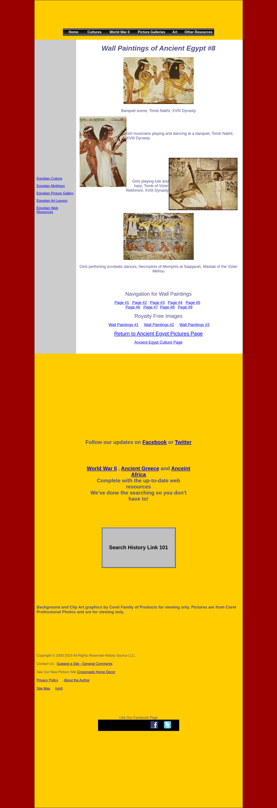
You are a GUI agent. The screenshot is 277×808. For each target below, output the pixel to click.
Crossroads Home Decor (96, 672)
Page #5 (193, 302)
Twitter (183, 442)
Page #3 (157, 302)
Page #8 (167, 307)
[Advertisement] (137, 18)
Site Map (43, 688)
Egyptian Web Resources (47, 210)
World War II (102, 468)
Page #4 (175, 302)
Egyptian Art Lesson (52, 201)
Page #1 (122, 302)
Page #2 (139, 302)
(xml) (59, 688)
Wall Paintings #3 (194, 325)
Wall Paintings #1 (123, 325)
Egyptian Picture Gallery (55, 193)
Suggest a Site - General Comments (84, 664)
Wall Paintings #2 (159, 325)
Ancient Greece (140, 468)
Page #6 (133, 307)
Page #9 (185, 307)
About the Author (77, 680)
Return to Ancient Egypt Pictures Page (158, 333)
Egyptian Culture (49, 178)
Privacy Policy (47, 680)
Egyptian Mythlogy (51, 186)
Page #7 (150, 307)
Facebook (155, 442)
